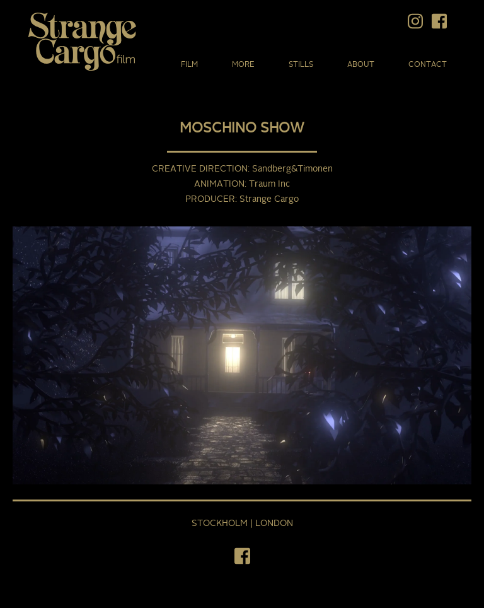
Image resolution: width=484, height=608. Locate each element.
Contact (427, 65)
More (243, 65)
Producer (210, 199)
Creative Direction (200, 169)
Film (189, 65)
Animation (219, 184)
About (360, 65)
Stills (301, 65)
